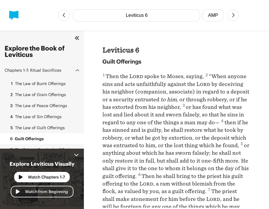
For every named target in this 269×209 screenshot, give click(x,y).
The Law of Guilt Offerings (36, 128)
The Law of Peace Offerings (37, 105)
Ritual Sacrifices (33, 70)
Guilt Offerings (25, 139)
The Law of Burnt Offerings (36, 83)
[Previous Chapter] (64, 15)
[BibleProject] (14, 15)
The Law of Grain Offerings (36, 94)
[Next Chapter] (233, 15)
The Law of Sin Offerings (34, 116)
